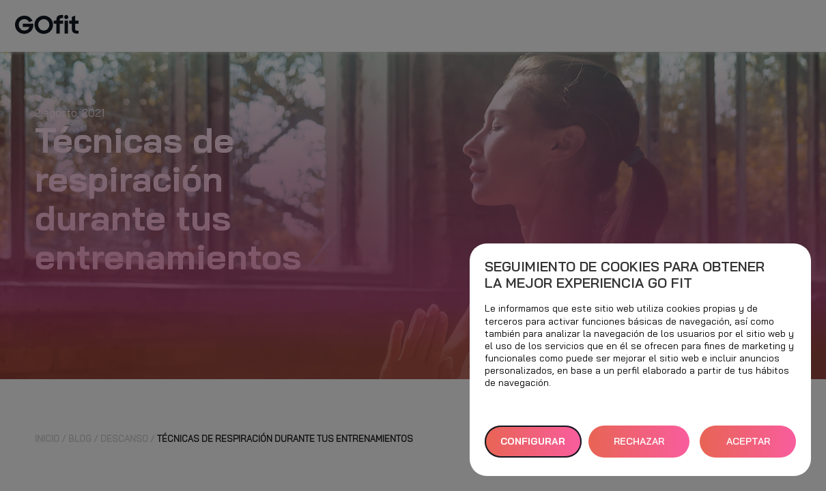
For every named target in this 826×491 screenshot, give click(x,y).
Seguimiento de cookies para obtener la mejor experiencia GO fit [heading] (625, 274)
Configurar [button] (532, 441)
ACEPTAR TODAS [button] (748, 446)
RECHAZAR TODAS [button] (639, 446)
